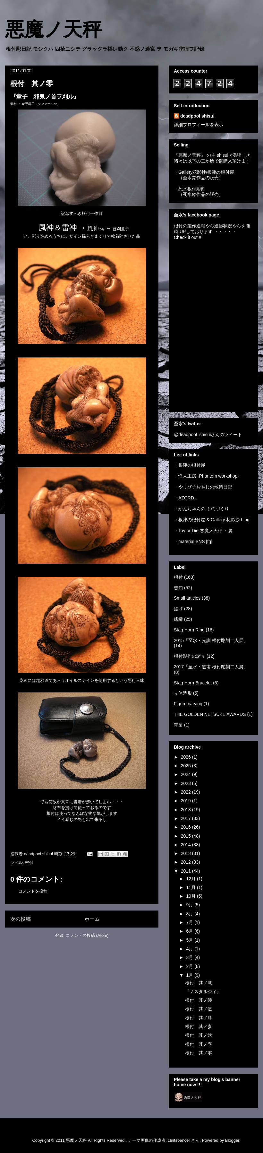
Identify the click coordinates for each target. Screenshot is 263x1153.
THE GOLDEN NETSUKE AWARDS (210, 714)
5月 (190, 940)
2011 (186, 871)
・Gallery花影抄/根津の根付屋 (204, 172)
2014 (186, 844)
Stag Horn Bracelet (193, 682)
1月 (190, 975)
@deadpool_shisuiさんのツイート (208, 434)
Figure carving (188, 703)
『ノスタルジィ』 (203, 991)
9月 (190, 904)
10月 (191, 896)
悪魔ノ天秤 (53, 29)
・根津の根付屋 (189, 465)
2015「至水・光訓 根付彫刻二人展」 (211, 640)
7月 (190, 922)
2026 (186, 757)
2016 (186, 827)
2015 (186, 836)
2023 (186, 783)
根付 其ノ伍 (198, 1008)
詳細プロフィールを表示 (198, 124)
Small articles (187, 598)
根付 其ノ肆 (198, 1017)
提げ (178, 608)
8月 (190, 913)
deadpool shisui (197, 116)
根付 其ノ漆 (198, 982)
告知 (178, 587)
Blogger (232, 1140)
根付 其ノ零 (198, 1052)
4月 (190, 948)
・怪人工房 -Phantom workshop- (206, 476)
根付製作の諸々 (189, 656)
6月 (190, 931)
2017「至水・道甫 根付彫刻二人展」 (211, 666)
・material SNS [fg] (193, 541)
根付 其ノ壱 (198, 1044)
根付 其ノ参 (198, 1026)
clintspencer (179, 1140)
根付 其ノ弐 (198, 1035)
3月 (190, 957)
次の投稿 (20, 919)
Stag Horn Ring (189, 629)
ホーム (92, 919)
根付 (29, 862)
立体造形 (183, 693)
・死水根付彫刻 (189, 188)
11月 (191, 887)
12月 (191, 878)
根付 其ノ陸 (198, 1000)
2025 (186, 765)
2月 (190, 966)
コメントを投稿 (32, 891)
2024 (186, 774)
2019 (186, 800)
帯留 (178, 724)
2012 (186, 862)
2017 (186, 818)
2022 (186, 792)
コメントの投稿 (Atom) (87, 935)
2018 (186, 809)
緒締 (178, 619)
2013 (186, 853)
